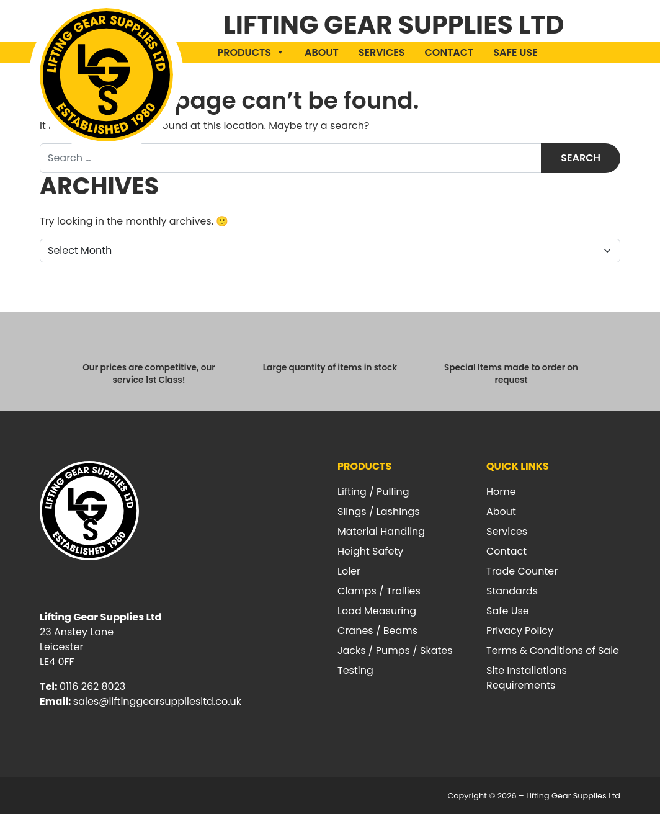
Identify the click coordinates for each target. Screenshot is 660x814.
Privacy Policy (519, 631)
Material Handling (381, 531)
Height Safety (370, 551)
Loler (348, 571)
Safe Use (515, 52)
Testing (355, 670)
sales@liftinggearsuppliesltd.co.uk (157, 701)
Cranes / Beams (377, 631)
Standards (512, 591)
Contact (449, 52)
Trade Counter (522, 571)
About (322, 52)
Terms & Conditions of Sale (552, 650)
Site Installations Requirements (526, 677)
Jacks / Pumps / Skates (395, 650)
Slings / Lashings (378, 511)
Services (382, 52)
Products (251, 52)
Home (501, 492)
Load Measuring (376, 611)
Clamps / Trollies (379, 591)
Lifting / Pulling (373, 492)
